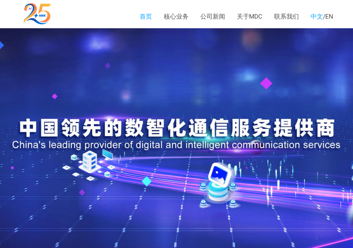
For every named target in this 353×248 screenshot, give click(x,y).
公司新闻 (213, 16)
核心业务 (177, 16)
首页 (146, 16)
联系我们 (286, 16)
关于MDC (249, 16)
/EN (322, 16)
